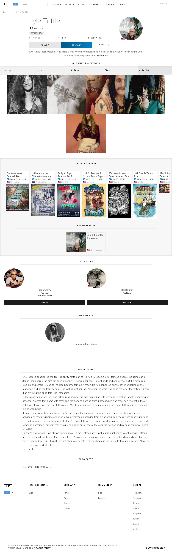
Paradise (37, 28)
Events (96, 4)
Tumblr (136, 503)
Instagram (137, 493)
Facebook (137, 498)
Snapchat (137, 514)
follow (45, 45)
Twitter (136, 519)
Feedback (102, 498)
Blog (100, 493)
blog (122, 4)
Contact (77, 45)
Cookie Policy (43, 548)
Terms (66, 493)
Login (31, 493)
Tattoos (56, 4)
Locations (110, 4)
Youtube (136, 529)
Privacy (66, 498)
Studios (83, 4)
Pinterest (136, 509)
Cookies (67, 503)
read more (102, 55)
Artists (69, 4)
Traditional (36, 33)
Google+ (136, 524)
